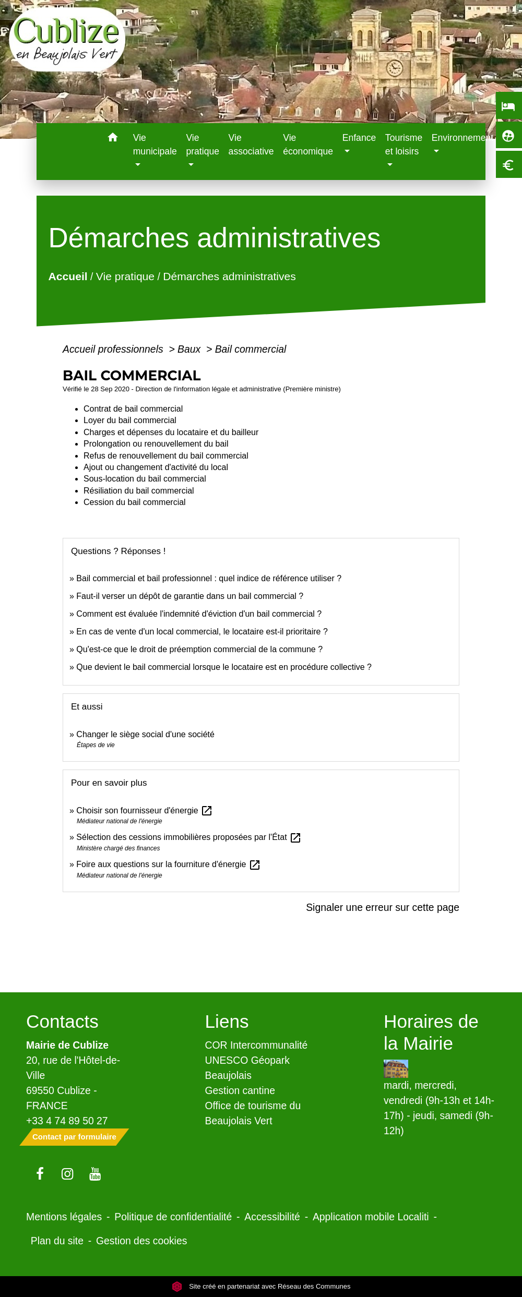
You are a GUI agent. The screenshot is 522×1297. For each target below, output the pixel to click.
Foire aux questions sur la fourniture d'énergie (168, 864)
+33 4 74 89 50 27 (67, 1120)
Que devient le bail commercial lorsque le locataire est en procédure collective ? (224, 667)
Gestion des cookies (141, 1240)
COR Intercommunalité (256, 1045)
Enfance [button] (359, 138)
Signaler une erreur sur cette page (382, 907)
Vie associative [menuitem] (251, 145)
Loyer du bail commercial (130, 420)
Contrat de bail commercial (133, 408)
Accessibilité (272, 1216)
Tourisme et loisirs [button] (403, 145)
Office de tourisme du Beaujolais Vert (253, 1113)
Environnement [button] (462, 138)
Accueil (68, 276)
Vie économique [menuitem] (308, 145)
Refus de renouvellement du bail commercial (166, 455)
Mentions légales (64, 1216)
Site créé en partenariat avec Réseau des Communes (261, 1286)
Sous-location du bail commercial (145, 478)
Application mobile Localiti (371, 1216)
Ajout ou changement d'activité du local (156, 467)
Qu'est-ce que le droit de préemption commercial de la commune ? (200, 649)
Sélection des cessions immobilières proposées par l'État (189, 837)
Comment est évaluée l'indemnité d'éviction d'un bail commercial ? (199, 613)
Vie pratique (125, 276)
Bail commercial (251, 349)
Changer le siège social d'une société (145, 734)
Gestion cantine (240, 1090)
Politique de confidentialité (173, 1216)
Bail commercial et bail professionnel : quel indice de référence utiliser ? (208, 578)
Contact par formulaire (74, 1136)
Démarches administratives (229, 276)
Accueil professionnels (114, 349)
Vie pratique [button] (202, 145)
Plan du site (57, 1240)
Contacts (62, 1021)
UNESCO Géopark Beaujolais (247, 1067)
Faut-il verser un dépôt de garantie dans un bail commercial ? (189, 596)
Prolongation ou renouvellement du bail (156, 443)
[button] (113, 139)
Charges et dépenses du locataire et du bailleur (171, 432)
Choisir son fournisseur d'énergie (144, 810)
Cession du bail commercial (135, 502)
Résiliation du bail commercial (139, 490)
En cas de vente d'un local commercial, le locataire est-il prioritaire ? (202, 631)
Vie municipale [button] (155, 145)
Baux (190, 349)
